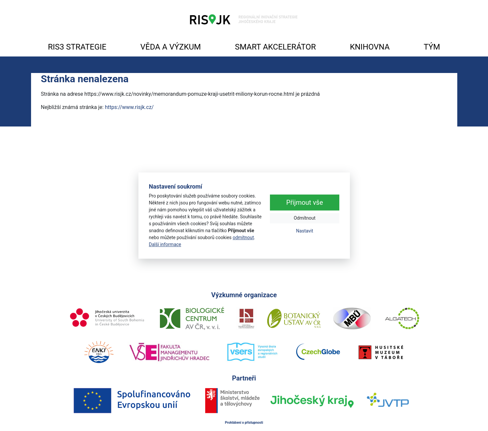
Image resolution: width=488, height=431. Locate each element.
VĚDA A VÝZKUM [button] (170, 47)
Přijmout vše (304, 203)
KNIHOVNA (370, 47)
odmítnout (243, 237)
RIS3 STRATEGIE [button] (77, 47)
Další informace (165, 244)
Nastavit (304, 231)
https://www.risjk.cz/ (129, 107)
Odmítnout (305, 218)
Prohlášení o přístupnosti (244, 422)
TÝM (432, 47)
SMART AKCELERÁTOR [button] (275, 47)
